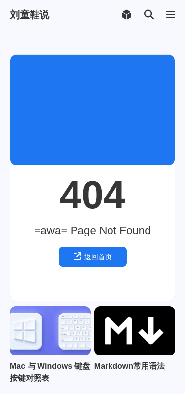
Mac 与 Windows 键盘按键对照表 (50, 372)
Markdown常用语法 (129, 366)
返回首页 (93, 256)
